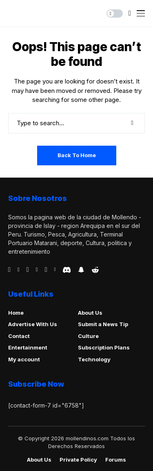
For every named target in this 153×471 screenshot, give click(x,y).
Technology (94, 359)
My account (24, 359)
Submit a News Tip (103, 324)
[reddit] (95, 270)
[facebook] (9, 269)
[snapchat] (81, 269)
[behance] (19, 270)
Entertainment (27, 347)
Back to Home (77, 155)
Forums (115, 460)
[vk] (54, 269)
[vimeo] (37, 270)
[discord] (67, 270)
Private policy (78, 460)
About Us (90, 312)
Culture (88, 336)
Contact (19, 336)
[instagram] (46, 269)
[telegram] (28, 269)
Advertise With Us (32, 324)
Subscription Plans (104, 347)
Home (16, 312)
